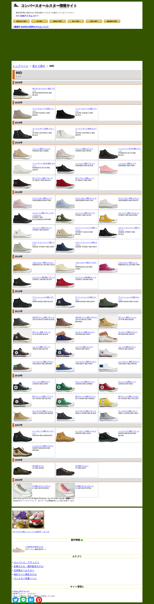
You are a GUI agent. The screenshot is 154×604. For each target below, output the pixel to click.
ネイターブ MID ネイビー (85, 332)
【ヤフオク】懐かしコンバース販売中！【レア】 (31, 532)
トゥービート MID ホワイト (128, 362)
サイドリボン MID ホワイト (128, 198)
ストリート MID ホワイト (42, 228)
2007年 (18, 425)
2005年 (18, 460)
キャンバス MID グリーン (85, 382)
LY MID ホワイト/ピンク (84, 486)
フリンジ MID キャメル (41, 149)
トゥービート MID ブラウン (43, 362)
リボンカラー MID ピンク (128, 262)
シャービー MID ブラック (85, 163)
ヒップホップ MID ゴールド (85, 431)
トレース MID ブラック (41, 347)
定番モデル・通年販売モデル (29, 566)
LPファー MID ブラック (41, 332)
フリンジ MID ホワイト (84, 149)
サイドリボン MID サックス (85, 198)
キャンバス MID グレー (41, 382)
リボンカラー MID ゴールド (43, 262)
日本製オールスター (24, 570)
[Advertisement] (77, 45)
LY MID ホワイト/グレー (41, 486)
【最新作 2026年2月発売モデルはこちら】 (31, 27)
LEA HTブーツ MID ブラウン (86, 317)
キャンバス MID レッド (127, 382)
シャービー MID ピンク (127, 163)
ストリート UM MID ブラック (43, 277)
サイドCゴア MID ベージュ (42, 411)
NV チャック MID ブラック (42, 396)
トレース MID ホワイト (127, 347)
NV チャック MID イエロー (128, 396)
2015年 (18, 192)
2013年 (18, 291)
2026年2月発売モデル (34, 547)
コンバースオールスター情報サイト (49, 5)
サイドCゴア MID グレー (127, 411)
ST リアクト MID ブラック (42, 178)
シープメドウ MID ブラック (128, 431)
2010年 (18, 375)
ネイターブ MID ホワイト (128, 332)
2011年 (18, 311)
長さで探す (38, 66)
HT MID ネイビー (81, 466)
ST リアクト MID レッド (84, 178)
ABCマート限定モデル (25, 574)
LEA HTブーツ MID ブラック (43, 317)
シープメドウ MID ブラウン (43, 446)
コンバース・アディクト (26, 562)
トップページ (20, 66)
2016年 (18, 142)
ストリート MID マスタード (128, 213)
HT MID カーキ (38, 466)
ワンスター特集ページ (25, 578)
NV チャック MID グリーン (85, 396)
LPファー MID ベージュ (127, 317)
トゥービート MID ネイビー (85, 362)
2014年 (18, 256)
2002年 (18, 480)
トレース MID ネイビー (84, 347)
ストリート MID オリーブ (85, 213)
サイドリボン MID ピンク (42, 198)
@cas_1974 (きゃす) (21, 591)
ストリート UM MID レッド (85, 277)
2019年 (18, 122)
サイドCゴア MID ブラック (85, 411)
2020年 (18, 102)
